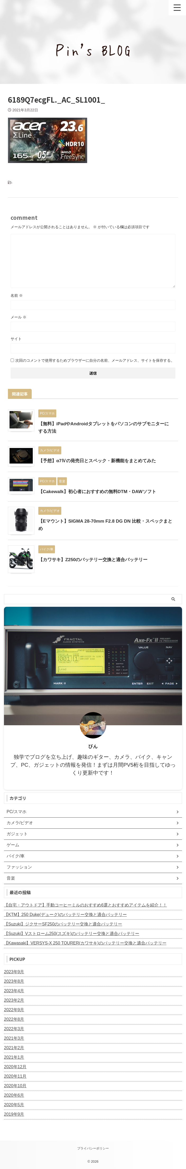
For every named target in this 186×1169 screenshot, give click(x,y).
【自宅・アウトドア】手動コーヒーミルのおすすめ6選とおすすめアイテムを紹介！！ (85, 905)
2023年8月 (14, 981)
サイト (16, 339)
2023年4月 (14, 991)
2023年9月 (14, 972)
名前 (17, 295)
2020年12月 (15, 1067)
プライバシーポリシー (93, 1148)
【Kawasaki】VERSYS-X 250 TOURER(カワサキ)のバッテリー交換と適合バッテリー (85, 943)
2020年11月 (15, 1076)
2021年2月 (14, 1048)
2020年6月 (14, 1095)
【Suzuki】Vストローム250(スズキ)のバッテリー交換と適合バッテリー (71, 933)
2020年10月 (15, 1086)
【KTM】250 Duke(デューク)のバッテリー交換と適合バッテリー (65, 914)
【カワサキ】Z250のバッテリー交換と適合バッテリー (96, 559)
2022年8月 (14, 1019)
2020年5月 (14, 1105)
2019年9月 (14, 1114)
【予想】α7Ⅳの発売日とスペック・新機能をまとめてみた (100, 460)
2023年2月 (14, 1000)
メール (18, 317)
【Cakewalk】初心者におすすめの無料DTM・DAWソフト (100, 491)
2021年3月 (14, 1038)
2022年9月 (14, 1010)
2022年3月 (14, 1029)
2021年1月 (14, 1057)
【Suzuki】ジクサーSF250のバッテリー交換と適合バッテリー (63, 924)
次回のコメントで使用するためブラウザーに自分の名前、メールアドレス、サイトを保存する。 (94, 360)
